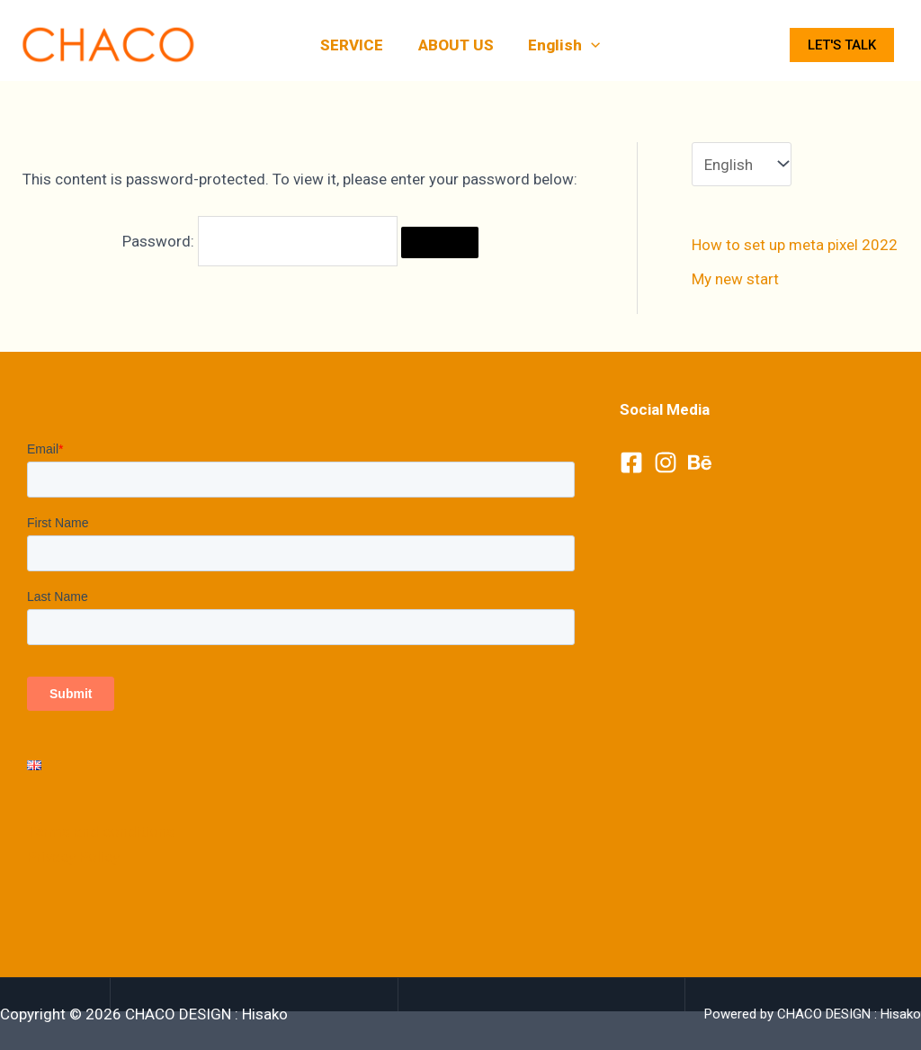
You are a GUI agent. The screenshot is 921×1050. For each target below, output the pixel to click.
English (560, 44)
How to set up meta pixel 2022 (795, 245)
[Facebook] (631, 462)
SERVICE (356, 45)
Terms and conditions (100, 831)
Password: (260, 241)
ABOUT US (456, 45)
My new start (735, 279)
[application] (587, 44)
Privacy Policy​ (73, 857)
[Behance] (699, 462)
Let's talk (842, 45)
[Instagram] (665, 462)
